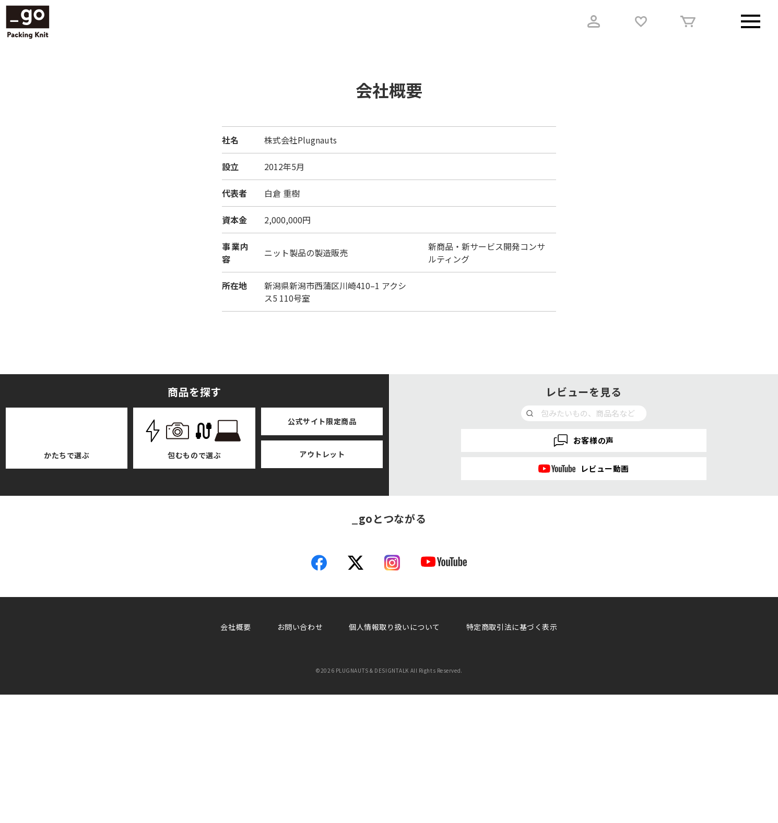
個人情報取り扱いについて (394, 755)
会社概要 (235, 755)
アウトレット (322, 454)
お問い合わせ (300, 755)
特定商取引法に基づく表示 (512, 755)
